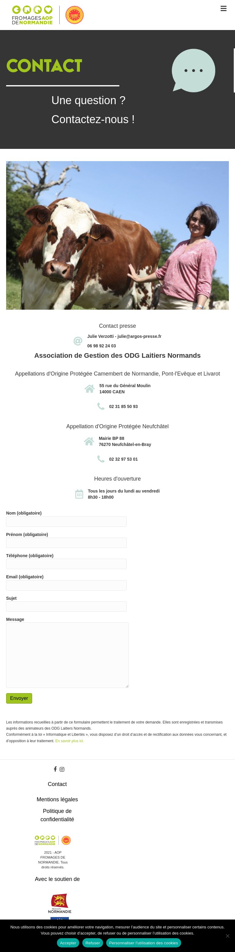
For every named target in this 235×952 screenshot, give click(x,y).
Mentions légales (57, 799)
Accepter (68, 943)
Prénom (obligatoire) (66, 540)
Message (67, 652)
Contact (57, 784)
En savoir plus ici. (69, 741)
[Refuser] (227, 936)
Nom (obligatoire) (66, 519)
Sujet (66, 604)
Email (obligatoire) (66, 582)
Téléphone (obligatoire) (66, 561)
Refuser (92, 943)
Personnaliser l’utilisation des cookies (143, 943)
